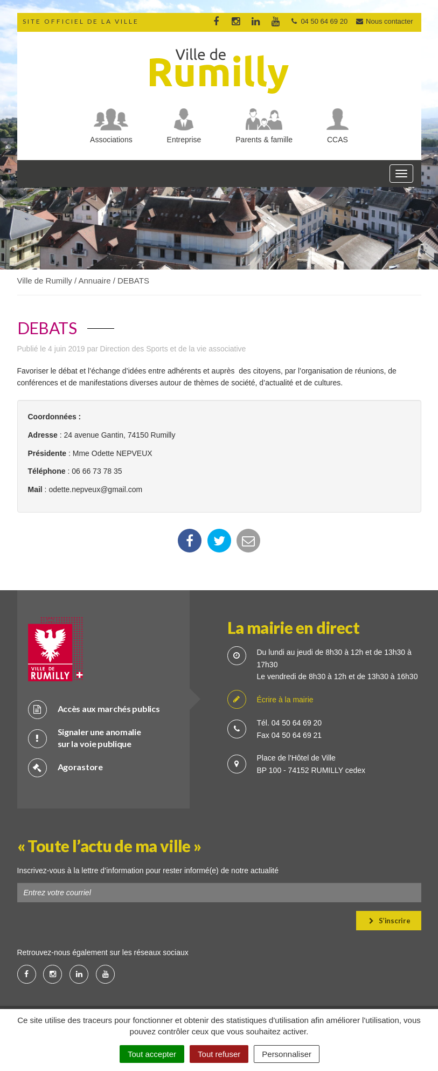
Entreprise (184, 139)
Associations (111, 139)
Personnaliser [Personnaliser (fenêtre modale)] (286, 1054)
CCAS (337, 139)
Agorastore (65, 767)
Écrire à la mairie (270, 700)
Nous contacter (384, 21)
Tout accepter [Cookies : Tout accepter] (152, 1054)
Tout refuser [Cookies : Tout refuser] (219, 1054)
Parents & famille (264, 139)
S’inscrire (390, 920)
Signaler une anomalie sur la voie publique (84, 738)
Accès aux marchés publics (94, 709)
